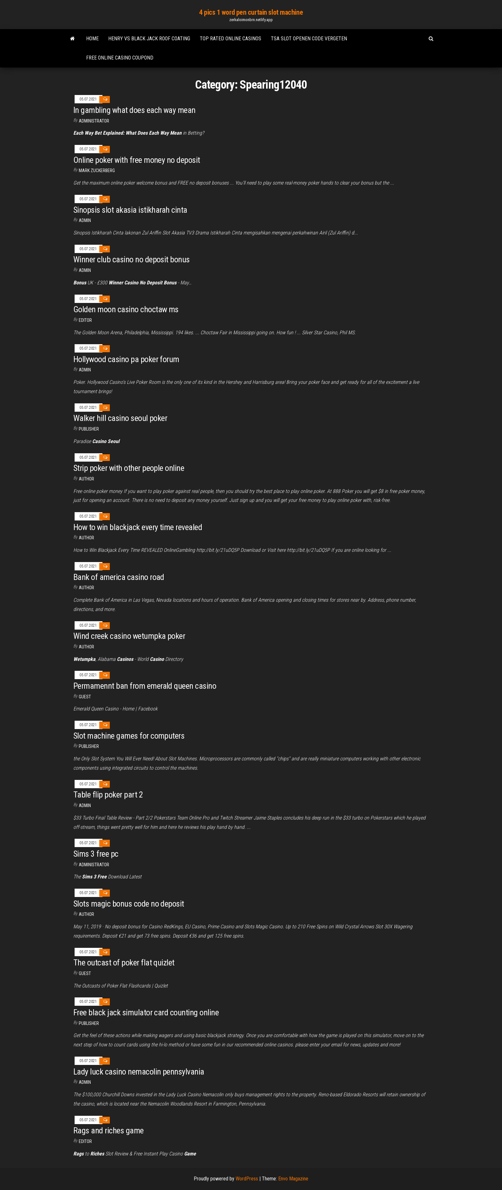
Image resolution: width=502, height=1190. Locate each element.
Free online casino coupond (119, 58)
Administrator (94, 120)
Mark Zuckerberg (97, 170)
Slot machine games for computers (128, 736)
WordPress (247, 1179)
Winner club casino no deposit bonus (131, 259)
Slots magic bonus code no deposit (128, 903)
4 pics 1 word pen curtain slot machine (251, 12)
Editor (85, 320)
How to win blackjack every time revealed (137, 527)
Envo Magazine (293, 1179)
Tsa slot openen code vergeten (309, 39)
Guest (85, 696)
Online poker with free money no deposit (136, 160)
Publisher (89, 429)
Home (92, 39)
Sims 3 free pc (95, 854)
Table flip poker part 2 (108, 794)
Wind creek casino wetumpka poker (129, 636)
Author (86, 537)
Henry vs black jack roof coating (149, 39)
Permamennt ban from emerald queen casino (144, 686)
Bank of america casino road (118, 577)
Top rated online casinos (230, 39)
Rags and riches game (108, 1130)
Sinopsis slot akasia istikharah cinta (130, 210)
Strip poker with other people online (128, 468)
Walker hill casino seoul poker (120, 418)
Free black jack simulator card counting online (146, 1012)
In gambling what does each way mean (134, 110)
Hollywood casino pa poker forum (126, 359)
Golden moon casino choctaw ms (126, 309)
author (86, 478)
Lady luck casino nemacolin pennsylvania (138, 1071)
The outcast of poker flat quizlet (123, 962)
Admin (85, 220)
